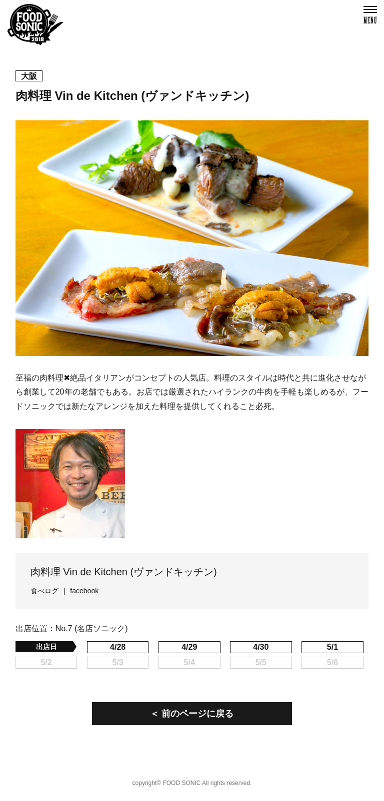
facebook (84, 591)
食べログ (44, 591)
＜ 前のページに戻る (192, 714)
